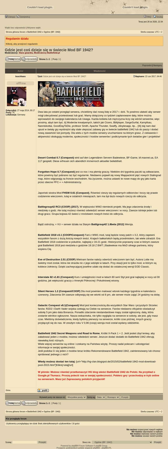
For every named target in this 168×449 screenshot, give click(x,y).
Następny (157, 65)
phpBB (74, 446)
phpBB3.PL (106, 448)
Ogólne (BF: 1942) (52, 32)
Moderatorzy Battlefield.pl (47, 53)
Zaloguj (10, 17)
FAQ (147, 17)
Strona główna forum (15, 32)
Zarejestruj (23, 17)
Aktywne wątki (34, 27)
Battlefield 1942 (34, 32)
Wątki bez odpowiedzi (15, 27)
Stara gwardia (26, 53)
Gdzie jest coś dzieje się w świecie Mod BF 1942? (49, 50)
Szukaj (158, 17)
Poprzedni (147, 65)
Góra (8, 390)
